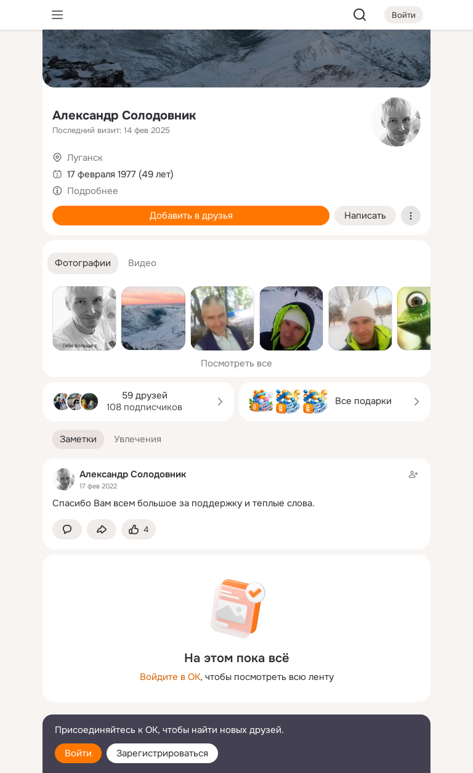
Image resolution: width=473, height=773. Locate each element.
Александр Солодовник (124, 115)
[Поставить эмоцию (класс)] (138, 529)
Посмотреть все (236, 363)
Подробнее (92, 191)
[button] (82, 263)
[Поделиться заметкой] (101, 529)
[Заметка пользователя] (236, 488)
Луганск (85, 158)
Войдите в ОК (170, 677)
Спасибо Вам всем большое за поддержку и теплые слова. (183, 503)
